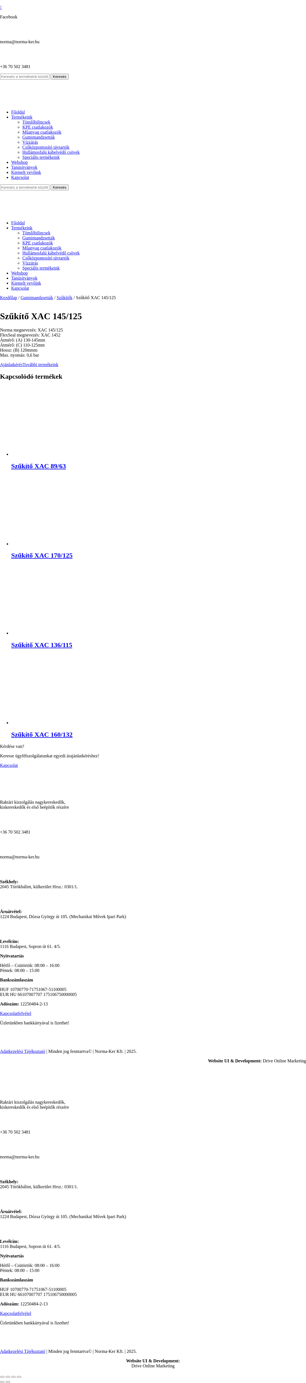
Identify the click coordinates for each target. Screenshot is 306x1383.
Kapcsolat (20, 177)
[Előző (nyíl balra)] (2, 1382)
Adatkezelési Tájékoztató (22, 1051)
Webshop (19, 162)
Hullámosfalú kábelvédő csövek (51, 152)
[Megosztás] (13, 1377)
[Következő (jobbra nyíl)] (8, 1382)
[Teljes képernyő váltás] (8, 1377)
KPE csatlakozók (37, 127)
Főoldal (18, 112)
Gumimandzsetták (38, 137)
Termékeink (21, 117)
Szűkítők (65, 297)
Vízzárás (30, 142)
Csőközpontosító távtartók (45, 147)
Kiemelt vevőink (26, 172)
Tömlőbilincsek (36, 122)
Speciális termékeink (41, 157)
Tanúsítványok (24, 167)
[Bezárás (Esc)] (19, 1377)
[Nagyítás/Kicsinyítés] (2, 1377)
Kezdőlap (8, 297)
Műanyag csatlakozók (41, 132)
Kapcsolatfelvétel (15, 1013)
